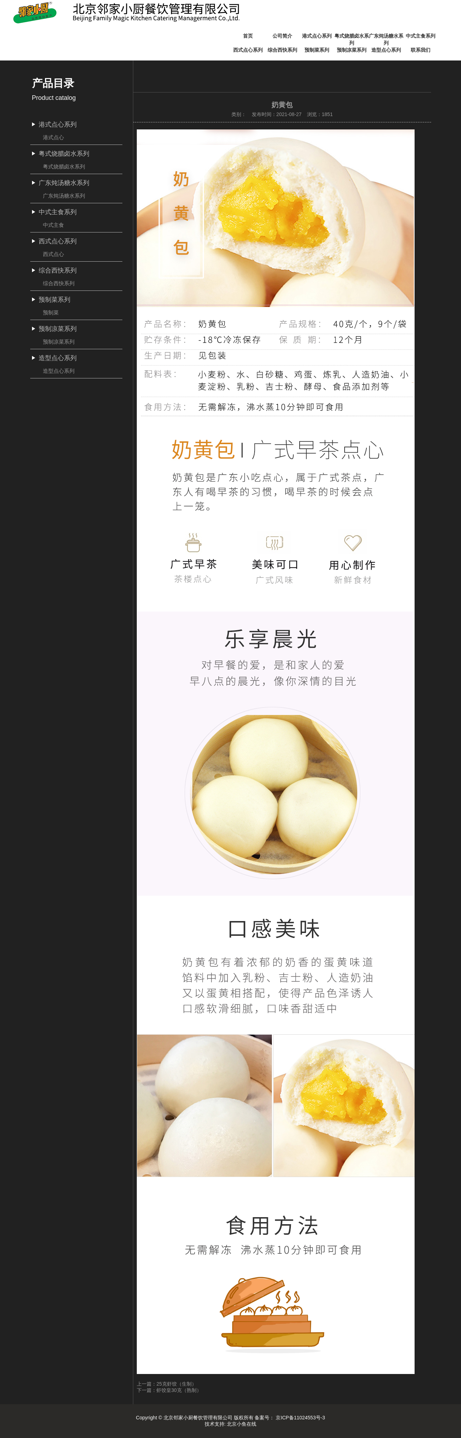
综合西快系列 (59, 283)
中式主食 (53, 225)
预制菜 (51, 312)
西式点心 (53, 254)
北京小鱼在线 (241, 1424)
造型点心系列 (59, 371)
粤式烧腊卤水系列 (64, 167)
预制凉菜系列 (59, 342)
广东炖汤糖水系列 (64, 196)
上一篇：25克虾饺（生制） (167, 1384)
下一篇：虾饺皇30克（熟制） (169, 1390)
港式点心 (53, 137)
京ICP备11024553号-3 (300, 1417)
